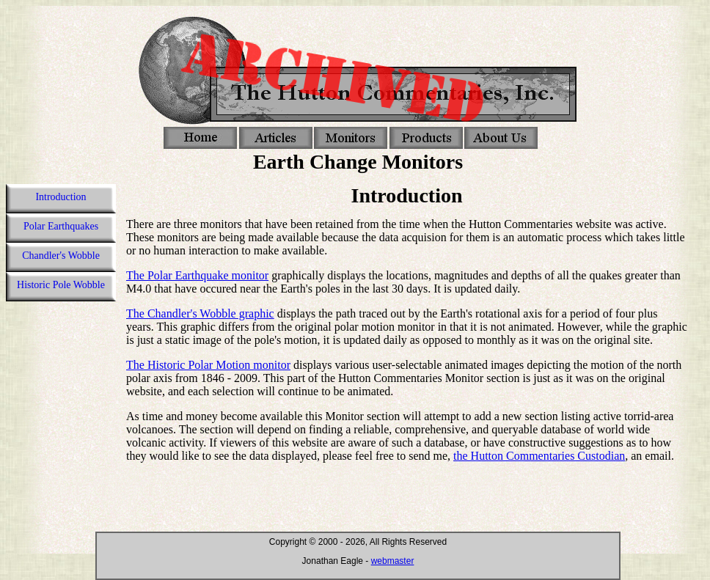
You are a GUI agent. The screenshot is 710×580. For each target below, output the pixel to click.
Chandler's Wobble (61, 255)
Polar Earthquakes (60, 226)
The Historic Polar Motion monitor (208, 365)
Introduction (60, 196)
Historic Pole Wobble (61, 284)
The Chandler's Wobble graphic (200, 313)
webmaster (392, 561)
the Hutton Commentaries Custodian (539, 455)
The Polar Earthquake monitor (197, 275)
